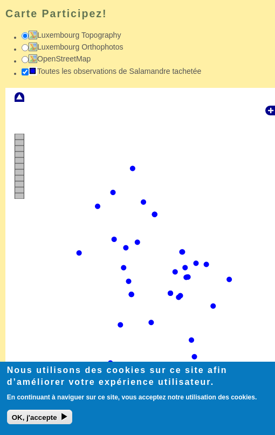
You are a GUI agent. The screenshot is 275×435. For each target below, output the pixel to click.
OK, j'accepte (34, 421)
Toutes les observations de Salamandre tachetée (119, 71)
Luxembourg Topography (79, 35)
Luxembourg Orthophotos (80, 47)
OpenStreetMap (64, 58)
